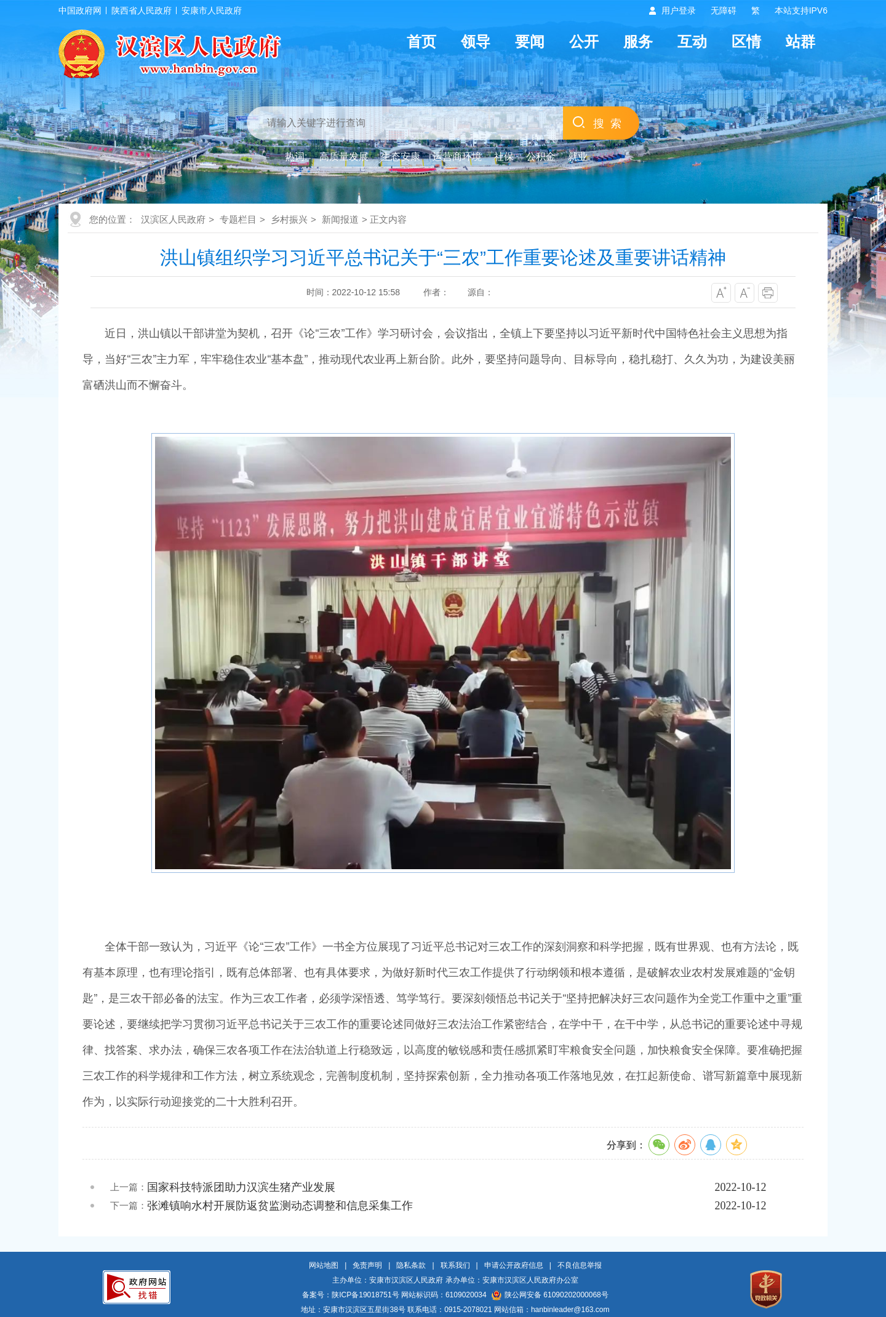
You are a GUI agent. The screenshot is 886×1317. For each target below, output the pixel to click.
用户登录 (678, 10)
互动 (692, 41)
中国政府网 (80, 10)
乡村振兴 (289, 219)
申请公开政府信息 (513, 1265)
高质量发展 (344, 156)
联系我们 (455, 1265)
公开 (584, 41)
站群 (800, 41)
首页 (421, 41)
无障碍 (723, 10)
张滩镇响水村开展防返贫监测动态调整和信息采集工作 (280, 1206)
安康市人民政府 (212, 10)
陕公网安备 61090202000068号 (550, 1295)
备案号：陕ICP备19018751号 (350, 1295)
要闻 (530, 41)
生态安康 (400, 156)
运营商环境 (457, 156)
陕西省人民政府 (141, 10)
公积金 (541, 156)
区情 (746, 41)
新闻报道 (340, 219)
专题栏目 (238, 219)
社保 (504, 156)
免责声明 (367, 1265)
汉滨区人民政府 (173, 219)
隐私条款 (411, 1265)
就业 (578, 156)
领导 (475, 41)
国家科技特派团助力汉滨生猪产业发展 (241, 1187)
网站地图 (323, 1265)
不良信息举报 (579, 1265)
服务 (638, 41)
